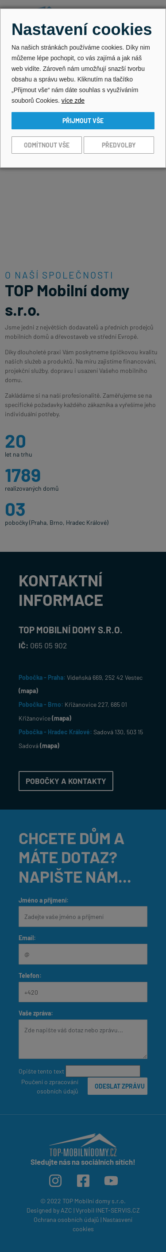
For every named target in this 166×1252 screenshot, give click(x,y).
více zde (73, 100)
